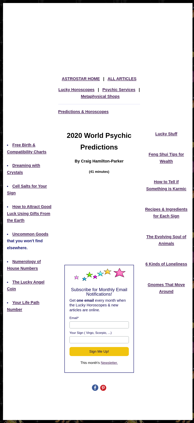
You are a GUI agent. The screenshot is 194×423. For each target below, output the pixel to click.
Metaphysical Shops (100, 96)
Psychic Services (118, 89)
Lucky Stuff (166, 134)
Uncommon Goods (30, 234)
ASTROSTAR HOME (81, 79)
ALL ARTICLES (122, 79)
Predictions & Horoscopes (83, 111)
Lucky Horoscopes (76, 89)
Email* (74, 318)
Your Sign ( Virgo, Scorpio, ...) (91, 332)
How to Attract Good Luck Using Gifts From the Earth (29, 213)
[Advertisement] (98, 31)
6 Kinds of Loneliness (166, 264)
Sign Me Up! (99, 351)
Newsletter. (109, 363)
